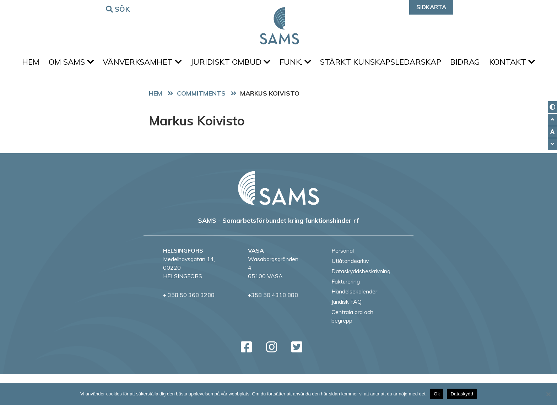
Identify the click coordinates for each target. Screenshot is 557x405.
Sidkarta (431, 7)
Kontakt (279, 90)
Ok (437, 393)
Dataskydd (461, 393)
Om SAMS (91, 64)
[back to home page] (278, 218)
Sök (119, 9)
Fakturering (345, 311)
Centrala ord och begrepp (352, 347)
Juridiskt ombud (258, 64)
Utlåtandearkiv (350, 291)
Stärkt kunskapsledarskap (415, 64)
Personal (342, 281)
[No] (548, 394)
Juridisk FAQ (346, 332)
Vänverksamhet (165, 64)
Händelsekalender (354, 322)
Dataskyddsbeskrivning (360, 301)
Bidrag (504, 64)
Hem (47, 64)
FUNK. (326, 64)
